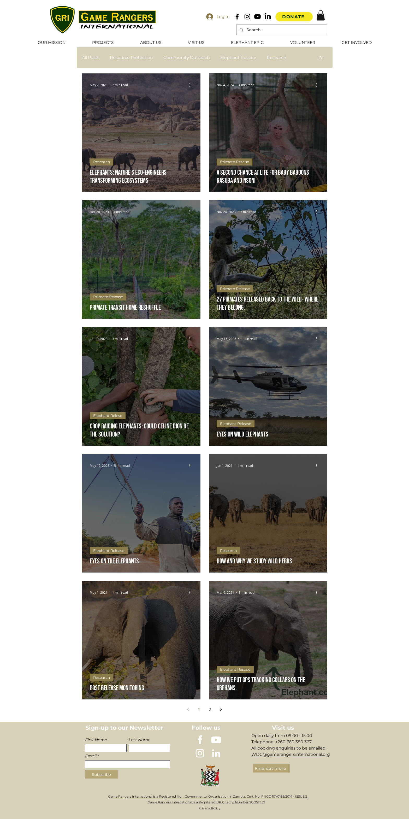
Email (91, 756)
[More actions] (192, 85)
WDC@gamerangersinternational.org (290, 754)
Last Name (139, 740)
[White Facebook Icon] (200, 739)
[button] (320, 15)
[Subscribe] (101, 774)
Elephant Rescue (238, 57)
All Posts (90, 57)
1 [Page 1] (199, 709)
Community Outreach (186, 57)
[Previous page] (188, 709)
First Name (96, 740)
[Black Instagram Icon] (247, 16)
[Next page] (221, 709)
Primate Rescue (234, 162)
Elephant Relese (107, 415)
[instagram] (200, 753)
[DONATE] (294, 16)
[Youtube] (257, 16)
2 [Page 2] (210, 709)
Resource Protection (131, 57)
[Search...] (281, 30)
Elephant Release (235, 423)
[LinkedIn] (267, 16)
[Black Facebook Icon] (237, 16)
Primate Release (108, 296)
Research (276, 57)
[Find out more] (271, 768)
